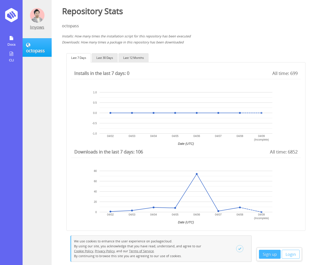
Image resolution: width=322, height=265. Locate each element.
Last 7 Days (78, 58)
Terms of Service (141, 251)
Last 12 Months (133, 58)
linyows (37, 27)
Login (291, 254)
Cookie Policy (83, 251)
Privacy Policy (105, 251)
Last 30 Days (104, 58)
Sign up (270, 254)
